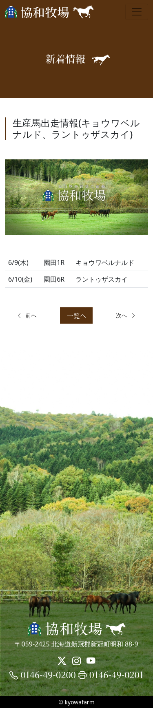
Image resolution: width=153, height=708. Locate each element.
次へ (126, 315)
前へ (26, 315)
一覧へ (76, 315)
